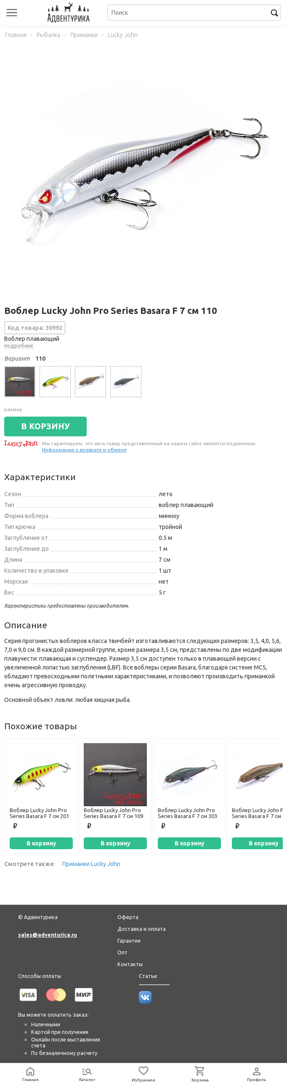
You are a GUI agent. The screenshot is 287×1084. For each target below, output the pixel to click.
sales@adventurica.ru (47, 935)
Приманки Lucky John (91, 864)
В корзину (41, 843)
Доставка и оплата (141, 929)
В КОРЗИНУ (45, 426)
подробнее (18, 345)
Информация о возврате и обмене (84, 449)
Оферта (127, 917)
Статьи (148, 976)
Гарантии (129, 940)
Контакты (130, 964)
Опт (122, 952)
